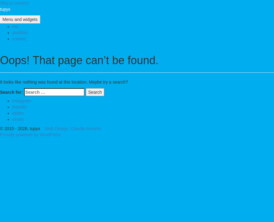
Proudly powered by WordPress (30, 134)
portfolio (20, 32)
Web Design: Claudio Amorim (73, 128)
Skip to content (14, 3)
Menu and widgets (20, 19)
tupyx (5, 9)
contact (19, 38)
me (15, 26)
